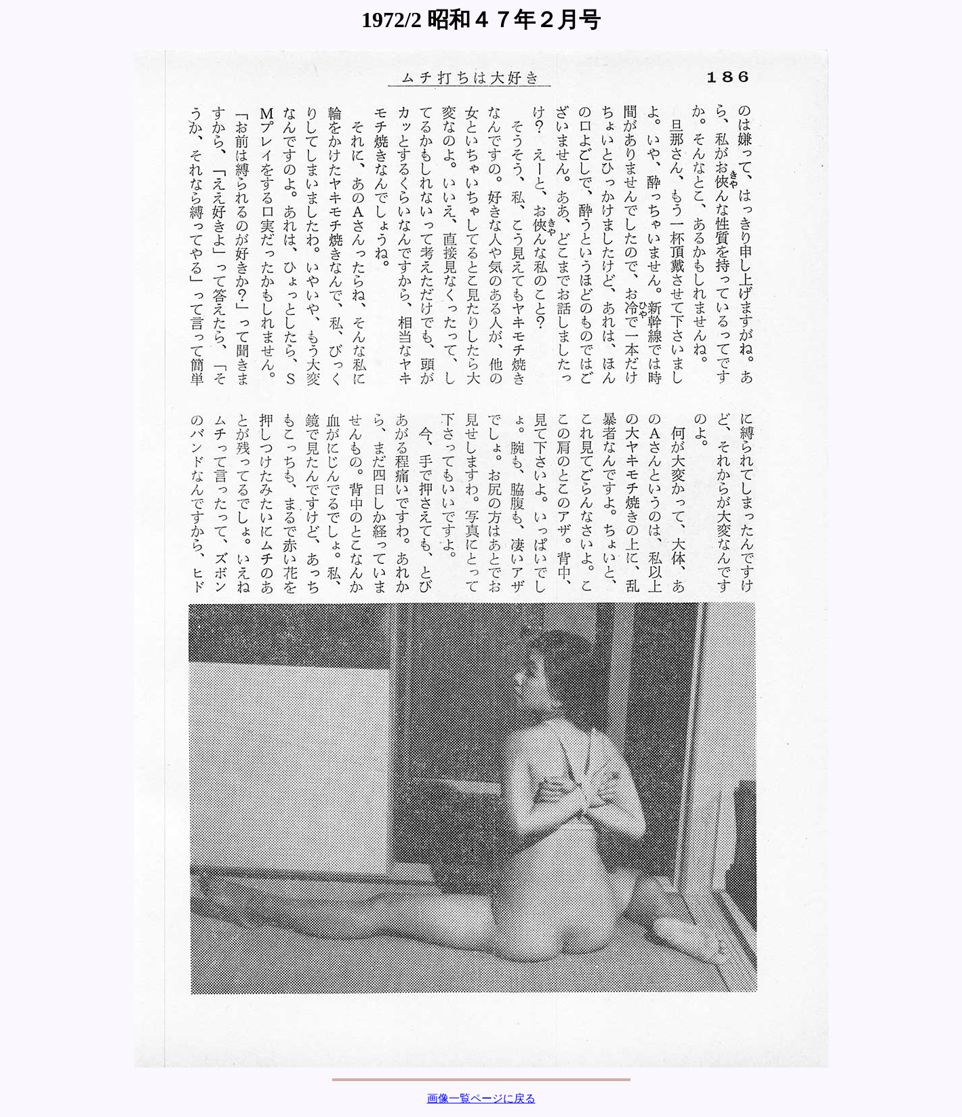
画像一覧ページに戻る (481, 1098)
